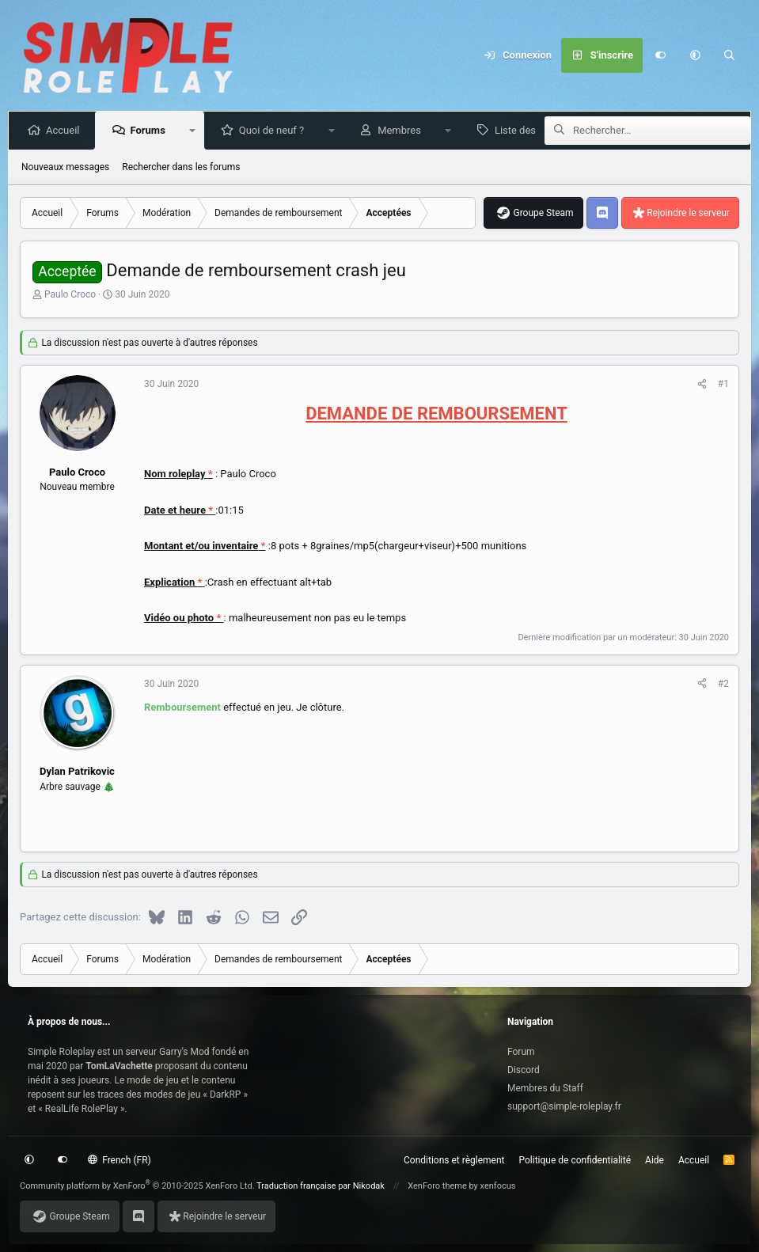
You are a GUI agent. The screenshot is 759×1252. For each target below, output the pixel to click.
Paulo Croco (70, 294)
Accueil (65, 130)
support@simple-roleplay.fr (564, 1106)
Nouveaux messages (65, 167)
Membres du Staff (545, 1088)
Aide (654, 1160)
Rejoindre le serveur (688, 212)
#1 (723, 383)
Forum (521, 1051)
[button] (694, 55)
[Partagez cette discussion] (702, 383)
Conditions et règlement (454, 1160)
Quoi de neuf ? (275, 130)
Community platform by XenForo (137, 1186)
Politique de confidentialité (575, 1160)
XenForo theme (437, 1186)
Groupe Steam (543, 212)
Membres (402, 130)
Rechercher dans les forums (181, 167)
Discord (523, 1070)
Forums (150, 130)
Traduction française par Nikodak (320, 1186)
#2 (723, 683)
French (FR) (119, 1160)
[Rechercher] (729, 55)
